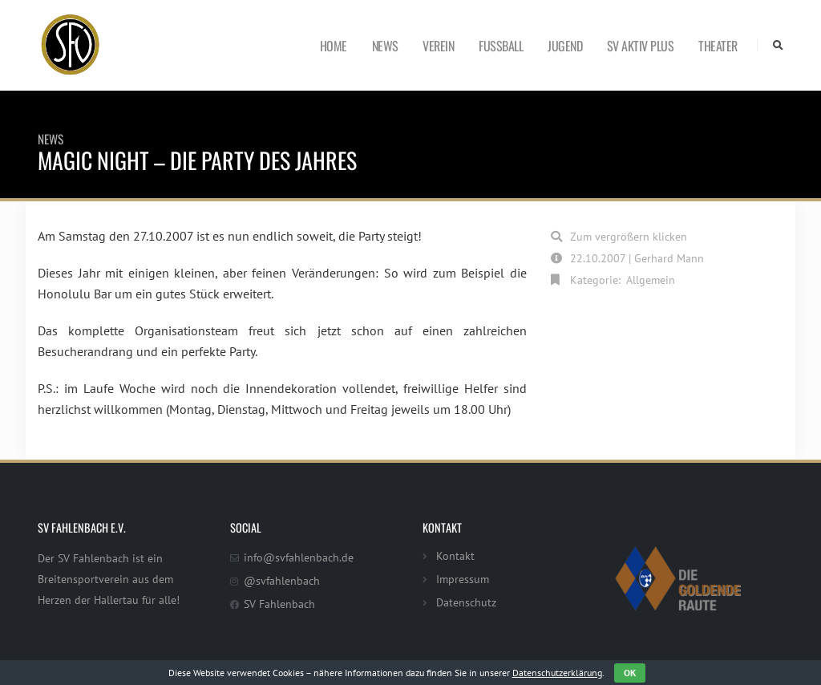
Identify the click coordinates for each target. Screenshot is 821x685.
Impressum (462, 578)
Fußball (501, 45)
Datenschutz (466, 602)
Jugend (565, 45)
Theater (718, 45)
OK (630, 673)
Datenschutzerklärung (557, 673)
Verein (438, 45)
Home (333, 45)
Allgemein (650, 279)
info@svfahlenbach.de (299, 557)
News (385, 45)
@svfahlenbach (282, 580)
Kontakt (455, 555)
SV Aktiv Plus (640, 45)
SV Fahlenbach (279, 603)
